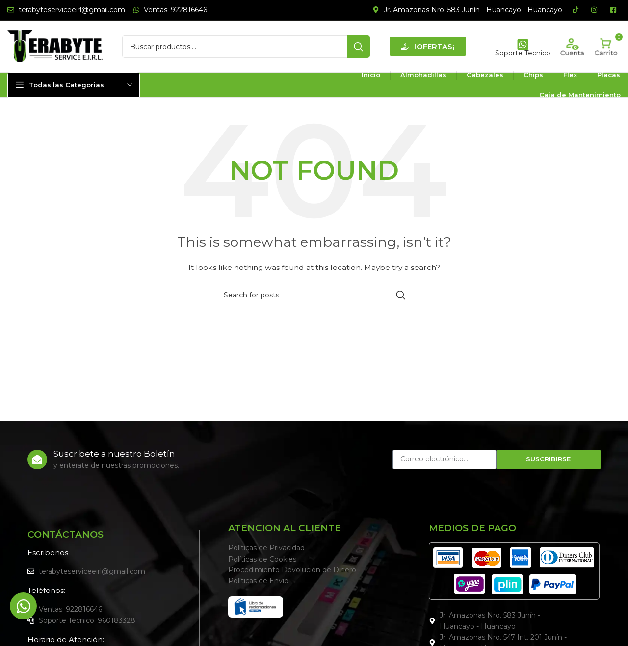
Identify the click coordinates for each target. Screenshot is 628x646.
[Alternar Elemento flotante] (23, 605)
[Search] (246, 46)
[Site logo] (55, 45)
